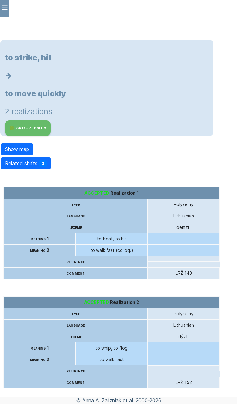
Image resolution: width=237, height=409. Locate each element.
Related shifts (26, 163)
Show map (17, 149)
